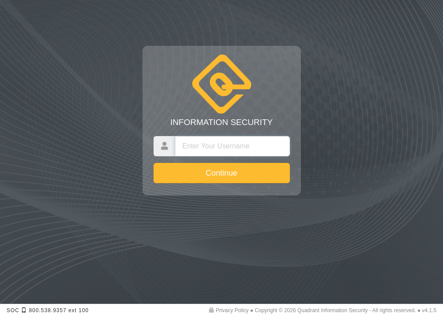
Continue (221, 173)
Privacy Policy (229, 310)
